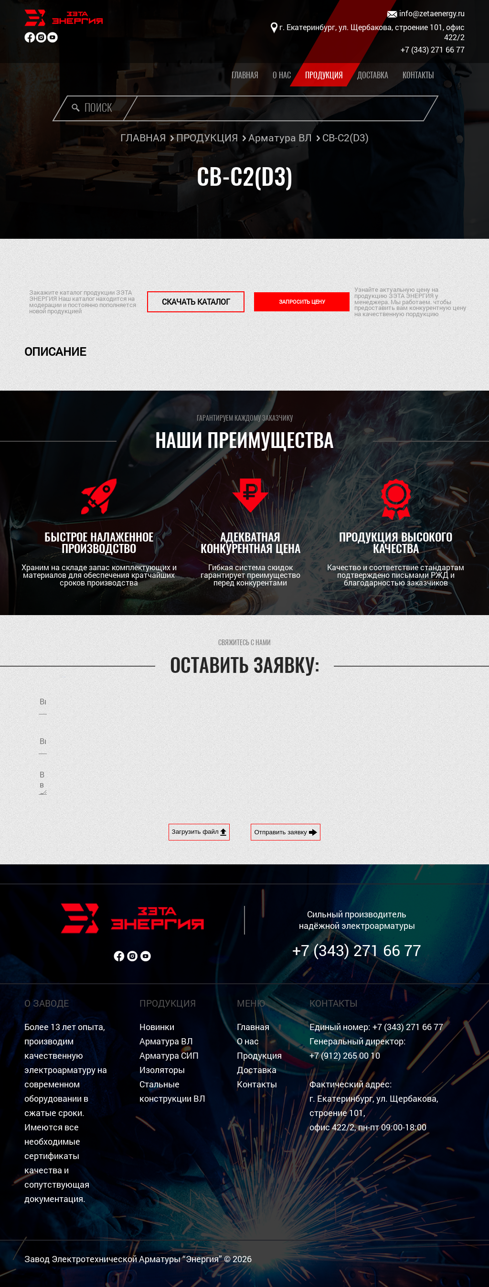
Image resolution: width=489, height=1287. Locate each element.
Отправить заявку (285, 832)
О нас (282, 75)
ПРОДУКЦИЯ (207, 137)
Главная (245, 75)
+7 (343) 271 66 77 (356, 950)
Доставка (372, 75)
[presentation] (331, 781)
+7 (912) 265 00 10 (344, 1055)
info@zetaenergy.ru (426, 14)
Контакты (418, 75)
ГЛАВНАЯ (143, 137)
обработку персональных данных (383, 739)
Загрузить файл (199, 832)
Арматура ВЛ (280, 137)
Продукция (324, 75)
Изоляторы (162, 1069)
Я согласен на (357, 739)
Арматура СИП (169, 1055)
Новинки (156, 1026)
